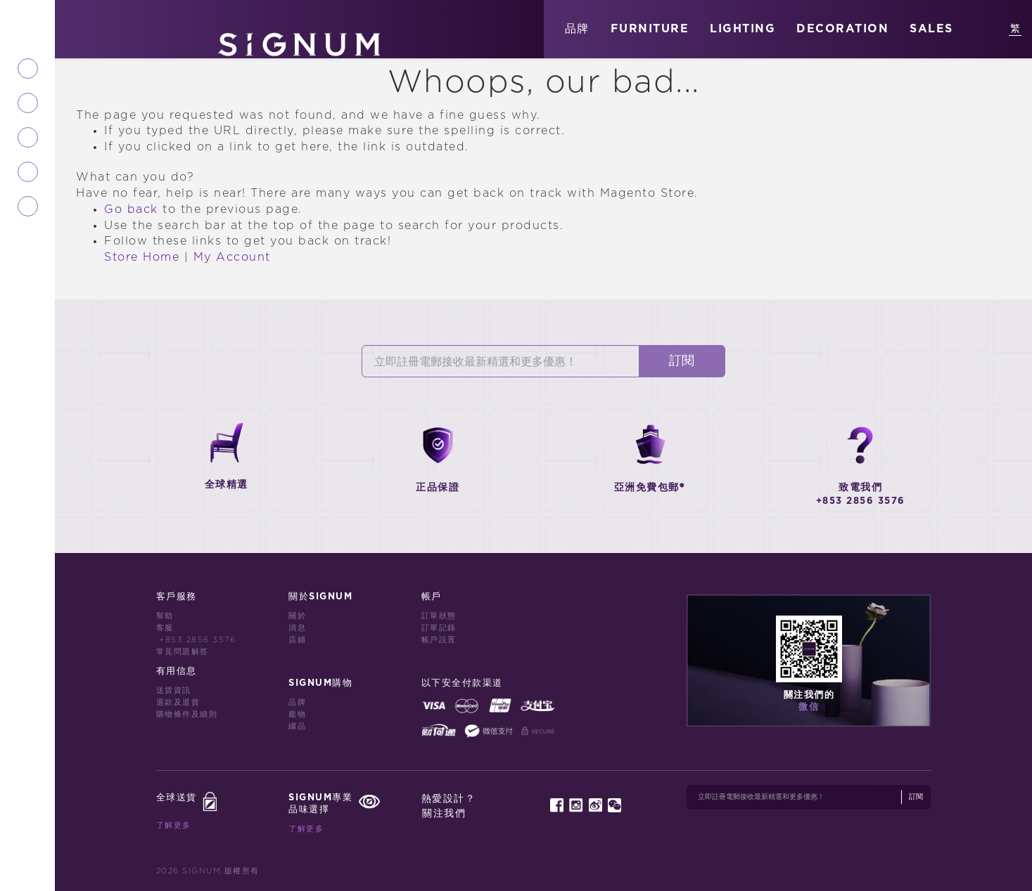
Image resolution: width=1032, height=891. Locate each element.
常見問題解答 (182, 652)
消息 (297, 628)
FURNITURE (650, 28)
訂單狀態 (439, 616)
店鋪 (297, 640)
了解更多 (173, 825)
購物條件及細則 (187, 714)
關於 (297, 616)
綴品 (297, 726)
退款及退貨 (178, 702)
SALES (931, 28)
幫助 (165, 616)
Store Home (141, 257)
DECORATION (842, 28)
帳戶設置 (439, 640)
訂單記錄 (439, 628)
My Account (232, 257)
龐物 (297, 714)
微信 (808, 707)
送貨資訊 (173, 690)
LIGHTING (742, 28)
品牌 (577, 28)
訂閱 (681, 361)
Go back (131, 209)
